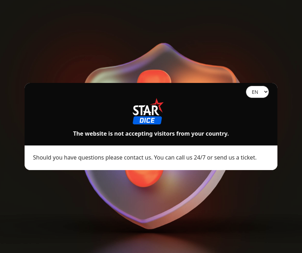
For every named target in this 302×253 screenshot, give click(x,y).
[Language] (257, 92)
